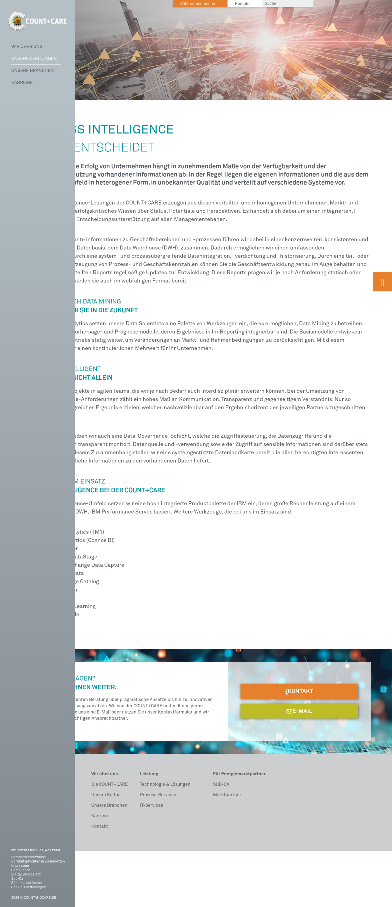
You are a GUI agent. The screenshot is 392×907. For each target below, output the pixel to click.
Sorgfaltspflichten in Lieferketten (38, 861)
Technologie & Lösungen (165, 840)
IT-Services (151, 861)
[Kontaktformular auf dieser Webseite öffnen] (382, 281)
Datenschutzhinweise (28, 857)
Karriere (22, 82)
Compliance (20, 870)
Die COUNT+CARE (109, 840)
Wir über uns (26, 46)
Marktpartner (227, 850)
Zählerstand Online (26, 883)
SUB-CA (221, 840)
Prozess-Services (158, 850)
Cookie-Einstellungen (28, 887)
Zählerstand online (197, 4)
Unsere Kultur (105, 850)
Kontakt (99, 882)
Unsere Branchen (32, 70)
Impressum (20, 866)
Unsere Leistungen (34, 58)
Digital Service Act (25, 874)
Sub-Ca (17, 878)
